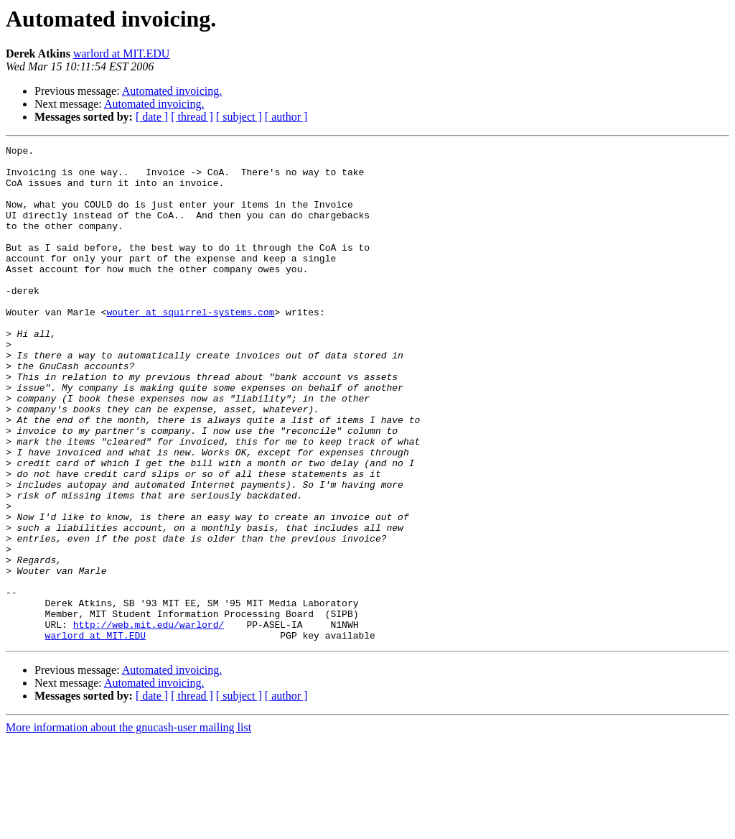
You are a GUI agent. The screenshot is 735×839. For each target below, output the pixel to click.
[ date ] (152, 117)
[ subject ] (239, 117)
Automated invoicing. (172, 91)
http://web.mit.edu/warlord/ (149, 721)
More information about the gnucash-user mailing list (128, 826)
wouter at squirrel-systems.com (190, 346)
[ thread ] (192, 117)
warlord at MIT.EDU (121, 53)
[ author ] (286, 117)
